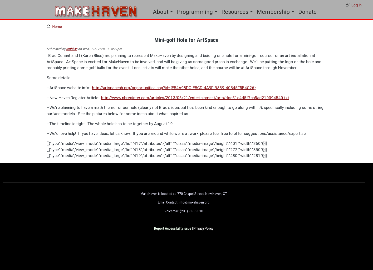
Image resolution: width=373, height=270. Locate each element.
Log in (356, 5)
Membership (273, 12)
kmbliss (71, 49)
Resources (234, 12)
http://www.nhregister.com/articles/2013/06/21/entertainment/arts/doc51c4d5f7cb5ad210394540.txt (195, 97)
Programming (195, 12)
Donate (307, 12)
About (160, 12)
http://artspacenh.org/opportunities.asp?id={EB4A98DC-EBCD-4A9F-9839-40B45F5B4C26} (174, 87)
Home (57, 27)
